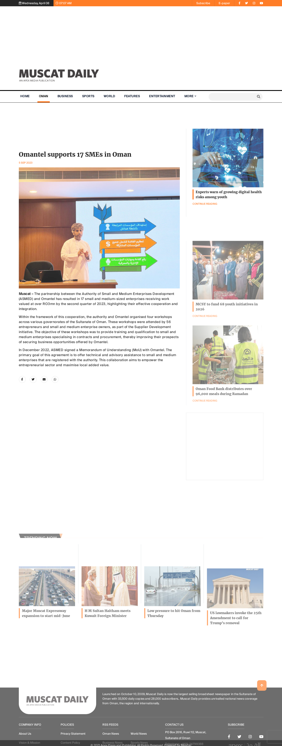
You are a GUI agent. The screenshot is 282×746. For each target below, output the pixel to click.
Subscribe (203, 3)
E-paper (224, 3)
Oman (43, 96)
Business (65, 96)
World (109, 96)
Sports (88, 96)
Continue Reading (205, 432)
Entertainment (162, 96)
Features (132, 96)
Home (25, 96)
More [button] (189, 96)
